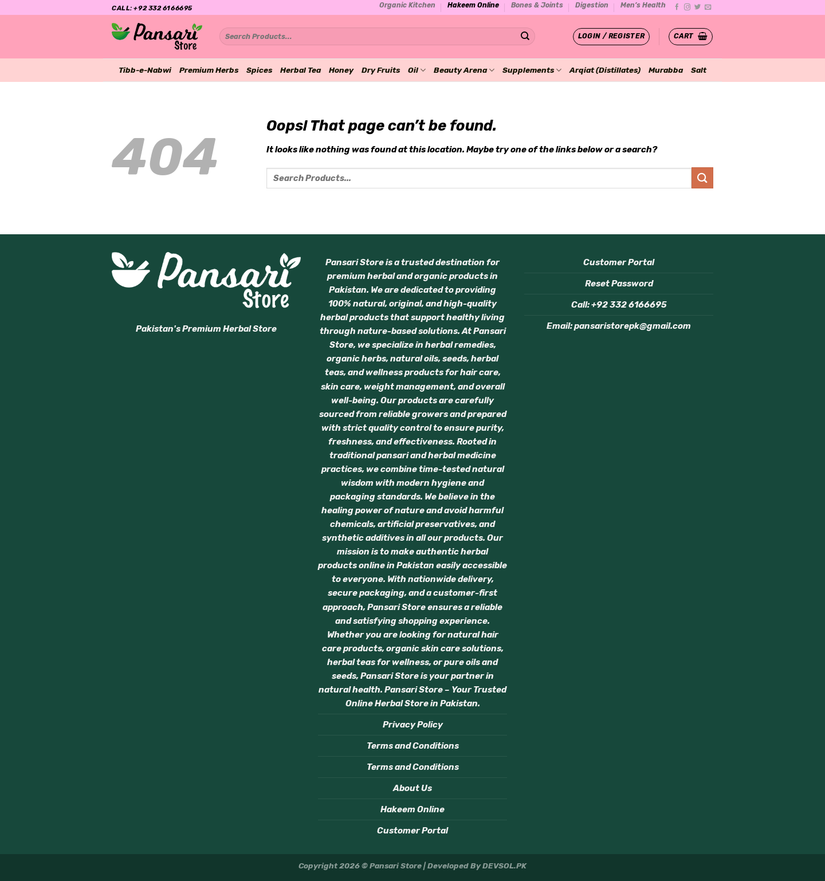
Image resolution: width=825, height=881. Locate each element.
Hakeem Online (473, 5)
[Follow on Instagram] (687, 7)
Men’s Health (643, 5)
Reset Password (619, 283)
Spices (259, 69)
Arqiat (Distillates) (605, 69)
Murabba (666, 69)
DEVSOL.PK (504, 865)
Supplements (531, 70)
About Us (412, 788)
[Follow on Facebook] (677, 7)
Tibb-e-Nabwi (145, 69)
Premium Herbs (208, 69)
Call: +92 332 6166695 (619, 305)
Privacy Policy (413, 724)
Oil (417, 70)
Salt (698, 69)
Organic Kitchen (407, 5)
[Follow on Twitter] (697, 7)
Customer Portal (412, 830)
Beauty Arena (464, 70)
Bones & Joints (537, 5)
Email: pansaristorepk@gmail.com (619, 326)
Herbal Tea (300, 69)
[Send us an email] (708, 7)
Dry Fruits (381, 69)
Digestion (591, 5)
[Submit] (525, 36)
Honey (341, 69)
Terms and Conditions (413, 746)
